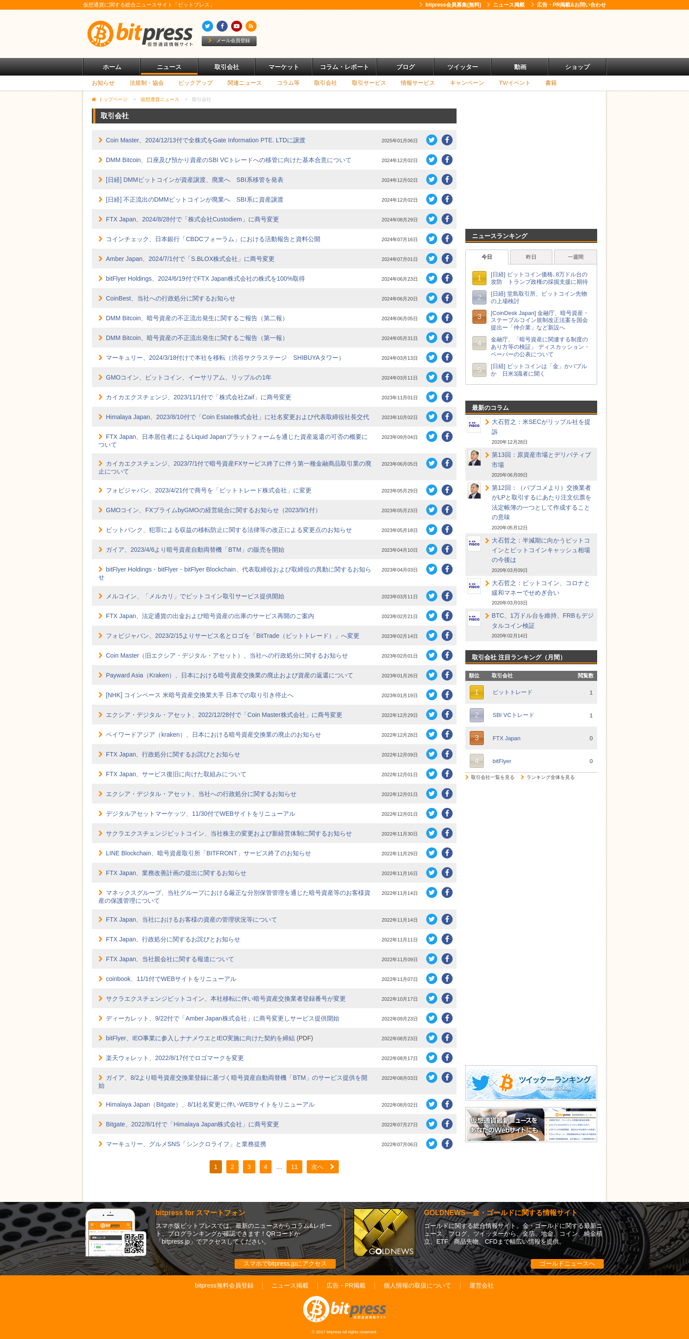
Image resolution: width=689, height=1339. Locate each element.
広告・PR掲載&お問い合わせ (568, 5)
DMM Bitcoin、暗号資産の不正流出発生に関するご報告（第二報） (197, 318)
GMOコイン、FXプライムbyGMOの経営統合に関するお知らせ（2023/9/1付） (213, 510)
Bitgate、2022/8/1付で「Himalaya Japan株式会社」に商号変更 (192, 1124)
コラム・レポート (344, 66)
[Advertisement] (446, 34)
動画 (520, 66)
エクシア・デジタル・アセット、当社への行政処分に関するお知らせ (201, 793)
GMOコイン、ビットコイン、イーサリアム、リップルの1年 (189, 377)
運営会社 (481, 1285)
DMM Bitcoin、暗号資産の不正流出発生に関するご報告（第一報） (197, 337)
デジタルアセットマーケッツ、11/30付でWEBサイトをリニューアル (200, 813)
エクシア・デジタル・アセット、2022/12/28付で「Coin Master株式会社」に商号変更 (224, 714)
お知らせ (103, 83)
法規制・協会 (147, 83)
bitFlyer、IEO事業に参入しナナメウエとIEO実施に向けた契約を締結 (200, 1038)
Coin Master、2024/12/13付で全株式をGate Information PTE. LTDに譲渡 (205, 140)
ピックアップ (195, 83)
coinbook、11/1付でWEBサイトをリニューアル (171, 978)
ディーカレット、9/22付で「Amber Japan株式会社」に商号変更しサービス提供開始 (222, 1018)
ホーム (112, 66)
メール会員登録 (229, 40)
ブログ (405, 66)
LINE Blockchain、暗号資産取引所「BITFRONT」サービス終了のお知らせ (208, 853)
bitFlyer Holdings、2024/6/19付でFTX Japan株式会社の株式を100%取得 (205, 278)
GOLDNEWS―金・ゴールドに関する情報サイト (501, 1212)
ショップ (577, 66)
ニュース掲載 (506, 5)
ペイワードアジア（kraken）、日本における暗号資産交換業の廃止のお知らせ (213, 734)
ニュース (169, 66)
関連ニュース (245, 83)
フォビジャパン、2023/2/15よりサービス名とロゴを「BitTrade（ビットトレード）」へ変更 (232, 635)
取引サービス (369, 83)
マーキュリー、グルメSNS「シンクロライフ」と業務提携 (186, 1143)
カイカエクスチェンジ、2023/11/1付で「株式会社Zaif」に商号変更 (198, 397)
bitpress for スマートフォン (200, 1212)
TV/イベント (515, 83)
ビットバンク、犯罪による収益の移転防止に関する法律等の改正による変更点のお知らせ (229, 529)
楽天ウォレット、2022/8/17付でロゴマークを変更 (175, 1057)
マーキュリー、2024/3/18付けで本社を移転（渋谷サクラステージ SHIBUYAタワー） (225, 357)
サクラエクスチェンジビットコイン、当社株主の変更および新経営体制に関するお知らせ (229, 833)
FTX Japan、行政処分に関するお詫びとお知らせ (173, 754)
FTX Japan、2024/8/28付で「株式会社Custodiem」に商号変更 (192, 219)
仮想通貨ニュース (160, 99)
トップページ (112, 99)
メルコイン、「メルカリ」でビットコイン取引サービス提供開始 (195, 596)
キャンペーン (467, 83)
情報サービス (418, 83)
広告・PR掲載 (346, 1285)
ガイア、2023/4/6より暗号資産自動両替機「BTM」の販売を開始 (195, 549)
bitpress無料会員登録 (224, 1285)
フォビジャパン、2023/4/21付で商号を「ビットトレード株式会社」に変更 (209, 490)
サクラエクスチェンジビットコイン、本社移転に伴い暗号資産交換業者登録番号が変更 (226, 998)
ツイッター (462, 66)
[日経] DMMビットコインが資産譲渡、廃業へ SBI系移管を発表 (194, 179)
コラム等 (288, 83)
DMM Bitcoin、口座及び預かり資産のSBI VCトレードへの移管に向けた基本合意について (229, 159)
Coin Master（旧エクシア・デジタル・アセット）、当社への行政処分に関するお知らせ (227, 655)
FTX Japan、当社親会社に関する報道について (170, 959)
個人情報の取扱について (417, 1285)
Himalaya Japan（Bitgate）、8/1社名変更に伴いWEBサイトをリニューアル (210, 1104)
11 (294, 1166)
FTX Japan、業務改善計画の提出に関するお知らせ (176, 872)
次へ (322, 1166)
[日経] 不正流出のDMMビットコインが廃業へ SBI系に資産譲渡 (194, 199)
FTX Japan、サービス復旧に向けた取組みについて (176, 774)
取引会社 (226, 66)
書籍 (551, 83)
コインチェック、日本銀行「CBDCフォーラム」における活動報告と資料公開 (213, 238)
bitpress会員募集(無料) (450, 5)
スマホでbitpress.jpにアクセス (285, 1263)
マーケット (283, 66)
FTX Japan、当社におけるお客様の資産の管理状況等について (191, 919)
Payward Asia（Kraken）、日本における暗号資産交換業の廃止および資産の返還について (229, 675)
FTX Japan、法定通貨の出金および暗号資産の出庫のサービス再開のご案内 (210, 615)
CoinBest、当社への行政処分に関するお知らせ (171, 298)
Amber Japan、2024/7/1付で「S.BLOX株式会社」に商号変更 (190, 258)
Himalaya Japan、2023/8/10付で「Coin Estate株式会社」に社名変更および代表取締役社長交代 (237, 416)
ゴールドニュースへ (567, 1263)
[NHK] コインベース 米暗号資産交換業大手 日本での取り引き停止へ (200, 694)
